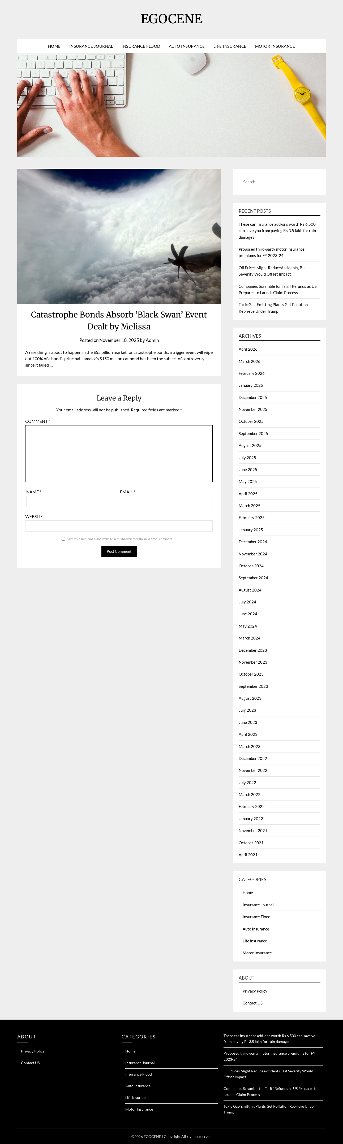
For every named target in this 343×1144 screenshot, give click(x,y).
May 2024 (248, 626)
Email (127, 491)
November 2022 (253, 770)
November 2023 (253, 662)
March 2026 (249, 361)
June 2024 (248, 613)
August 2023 (250, 698)
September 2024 (253, 577)
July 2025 (247, 457)
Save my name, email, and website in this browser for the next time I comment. (120, 539)
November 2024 (253, 553)
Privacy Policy (255, 991)
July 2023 (247, 710)
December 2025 (253, 397)
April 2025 (248, 493)
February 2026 (252, 373)
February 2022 (252, 806)
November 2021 (253, 830)
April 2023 (248, 734)
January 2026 (251, 385)
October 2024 (251, 565)
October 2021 (251, 842)
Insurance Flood (141, 46)
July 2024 (247, 601)
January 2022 (251, 818)
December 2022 (253, 758)
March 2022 (249, 794)
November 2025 (253, 409)
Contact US (253, 1003)
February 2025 (252, 517)
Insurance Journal (91, 46)
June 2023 (248, 722)
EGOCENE (171, 19)
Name (33, 491)
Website (34, 516)
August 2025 (250, 445)
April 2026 (248, 349)
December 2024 (253, 541)
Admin (152, 340)
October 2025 (251, 421)
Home (54, 46)
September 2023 (253, 686)
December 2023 (253, 650)
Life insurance (230, 46)
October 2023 (251, 674)
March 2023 (249, 746)
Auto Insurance (187, 46)
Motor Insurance (275, 46)
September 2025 (253, 433)
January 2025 (251, 529)
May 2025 (248, 481)
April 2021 (248, 854)
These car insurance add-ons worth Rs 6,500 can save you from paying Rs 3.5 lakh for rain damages (277, 231)
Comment (37, 421)
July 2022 (247, 782)
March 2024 (249, 638)
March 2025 (249, 505)
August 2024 (250, 590)
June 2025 (248, 469)
